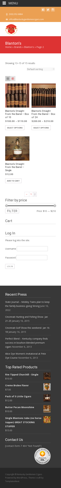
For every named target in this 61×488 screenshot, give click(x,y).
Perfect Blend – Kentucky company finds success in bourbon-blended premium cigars (26, 342)
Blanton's (29, 47)
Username (10, 248)
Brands (18, 47)
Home (8, 47)
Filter (12, 211)
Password (10, 257)
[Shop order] (40, 69)
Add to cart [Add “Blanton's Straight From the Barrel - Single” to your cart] (13, 181)
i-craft (38, 477)
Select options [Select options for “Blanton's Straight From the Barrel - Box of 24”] (41, 127)
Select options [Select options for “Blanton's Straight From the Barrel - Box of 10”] (15, 127)
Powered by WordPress (16, 477)
